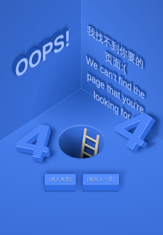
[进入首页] (60, 178)
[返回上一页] (100, 178)
